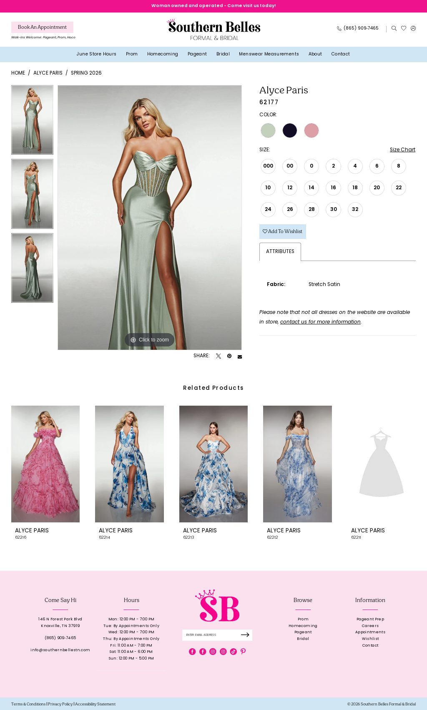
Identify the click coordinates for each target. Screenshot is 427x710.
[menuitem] (43, 32)
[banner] (213, 29)
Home (18, 73)
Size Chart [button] (402, 150)
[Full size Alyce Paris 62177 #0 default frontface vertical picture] (149, 217)
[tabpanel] (32, 122)
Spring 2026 (86, 73)
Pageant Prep (370, 619)
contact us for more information (320, 322)
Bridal (303, 639)
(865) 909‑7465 (60, 638)
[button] (413, 29)
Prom (303, 619)
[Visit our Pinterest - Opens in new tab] (243, 651)
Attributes (280, 252)
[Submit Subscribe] (246, 635)
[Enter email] (217, 635)
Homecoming (303, 626)
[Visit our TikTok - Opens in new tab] (233, 651)
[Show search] (394, 29)
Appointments (370, 632)
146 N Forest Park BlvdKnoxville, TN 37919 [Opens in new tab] (60, 622)
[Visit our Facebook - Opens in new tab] (192, 651)
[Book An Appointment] (42, 27)
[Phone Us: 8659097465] (358, 29)
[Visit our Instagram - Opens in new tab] (212, 651)
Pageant (303, 632)
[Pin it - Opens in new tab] (229, 356)
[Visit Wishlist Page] (403, 29)
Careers (370, 626)
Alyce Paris (48, 73)
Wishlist (370, 639)
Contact (370, 645)
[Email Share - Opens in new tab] (240, 356)
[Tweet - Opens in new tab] (218, 356)
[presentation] (45, 464)
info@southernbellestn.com (60, 650)
